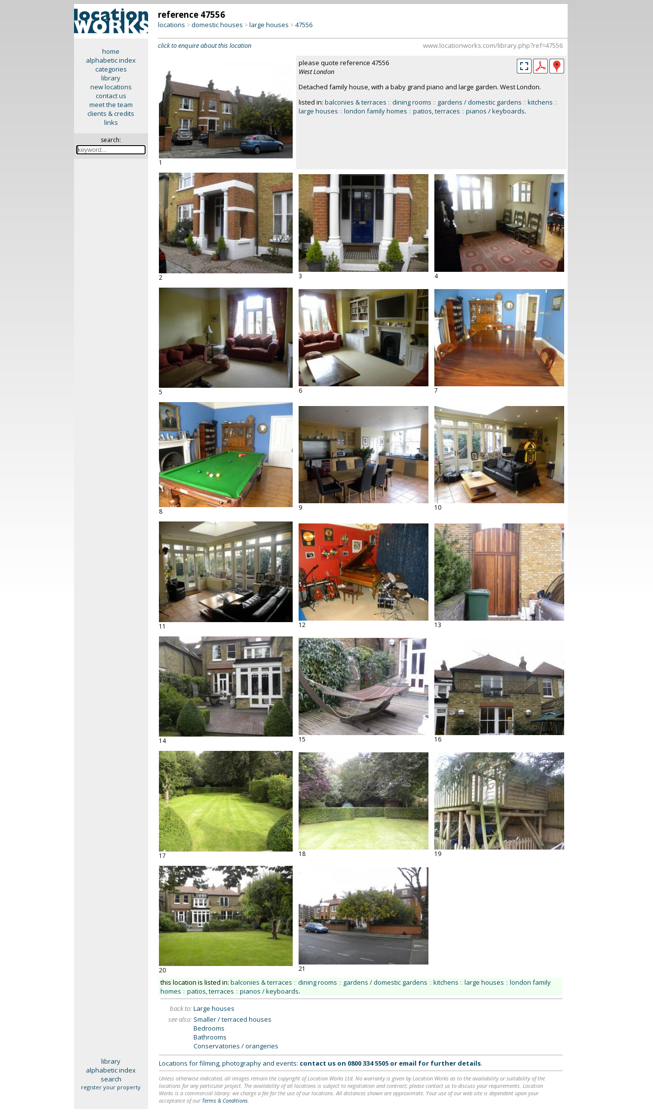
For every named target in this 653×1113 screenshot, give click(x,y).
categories (111, 69)
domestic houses (217, 24)
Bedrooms (209, 1028)
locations (171, 24)
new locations (111, 86)
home (110, 51)
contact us (111, 95)
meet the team (111, 104)
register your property (111, 1087)
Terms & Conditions (225, 1100)
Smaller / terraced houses (232, 1019)
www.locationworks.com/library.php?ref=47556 (493, 45)
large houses (269, 24)
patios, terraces (436, 111)
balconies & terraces (355, 102)
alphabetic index (111, 60)
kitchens (540, 102)
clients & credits (110, 113)
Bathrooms (210, 1037)
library (110, 78)
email (408, 1063)
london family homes (375, 111)
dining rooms (411, 102)
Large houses (213, 1008)
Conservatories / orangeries (235, 1045)
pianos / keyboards (495, 111)
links (111, 122)
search (111, 1079)
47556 (303, 24)
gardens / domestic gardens (479, 102)
